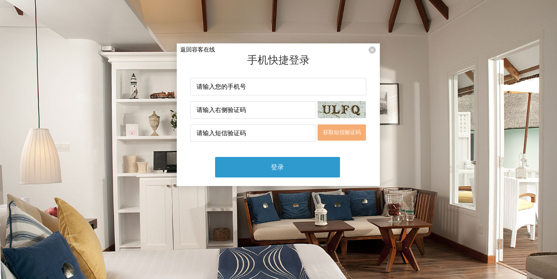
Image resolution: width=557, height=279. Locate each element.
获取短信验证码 (342, 132)
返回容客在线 (197, 49)
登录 (277, 167)
